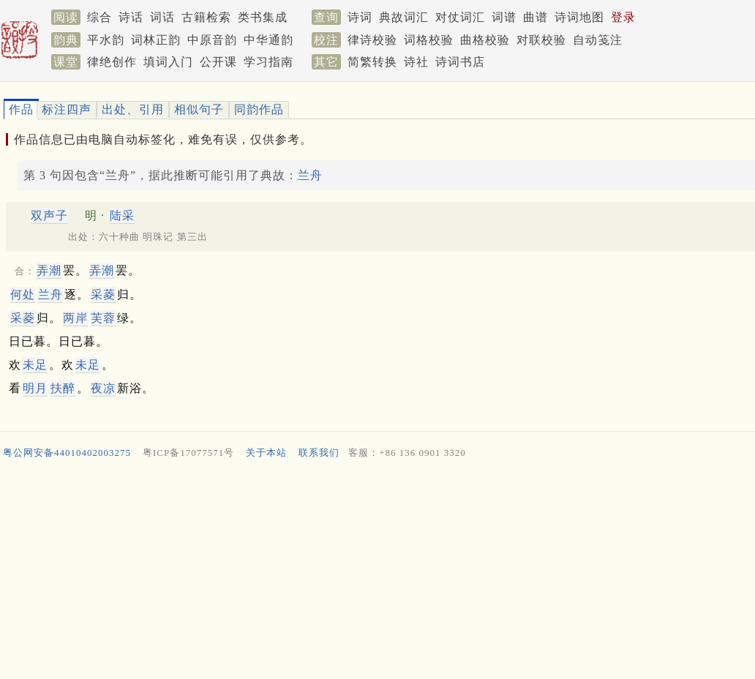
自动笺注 (598, 40)
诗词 (360, 17)
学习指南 (268, 62)
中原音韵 (212, 40)
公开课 (218, 62)
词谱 (504, 17)
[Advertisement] (371, 572)
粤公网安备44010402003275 (67, 452)
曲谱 (535, 17)
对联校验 (541, 40)
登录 (623, 17)
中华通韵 (268, 40)
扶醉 (62, 388)
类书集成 (263, 17)
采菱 (103, 294)
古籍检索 (206, 17)
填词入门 (168, 62)
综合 (99, 17)
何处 (22, 294)
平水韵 (105, 40)
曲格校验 (485, 40)
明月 (35, 388)
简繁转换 (372, 62)
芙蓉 (103, 318)
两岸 (75, 318)
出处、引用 (133, 109)
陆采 (122, 215)
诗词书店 (460, 62)
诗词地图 (579, 17)
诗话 (131, 17)
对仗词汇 (460, 17)
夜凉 (103, 388)
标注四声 (66, 109)
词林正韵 (156, 40)
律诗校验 (372, 40)
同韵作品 (259, 109)
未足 (35, 365)
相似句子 (199, 109)
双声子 (49, 215)
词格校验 (429, 40)
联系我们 (318, 452)
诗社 (416, 62)
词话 (162, 17)
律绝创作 (112, 62)
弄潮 (49, 270)
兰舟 (310, 175)
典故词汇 (404, 17)
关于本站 (266, 452)
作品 (21, 109)
